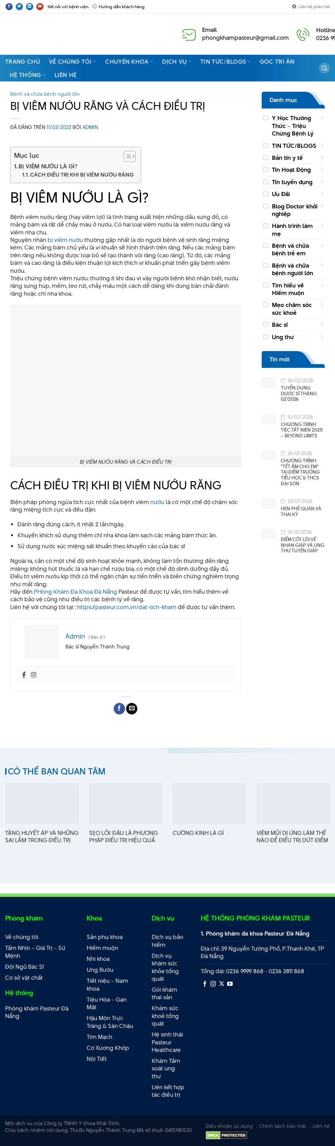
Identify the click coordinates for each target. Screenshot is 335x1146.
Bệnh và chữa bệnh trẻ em (290, 249)
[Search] (324, 68)
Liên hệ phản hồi (311, 6)
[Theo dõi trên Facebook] (9, 6)
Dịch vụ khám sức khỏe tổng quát (165, 967)
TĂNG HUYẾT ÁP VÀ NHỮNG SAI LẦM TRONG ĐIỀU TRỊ (41, 836)
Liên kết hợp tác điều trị (168, 1091)
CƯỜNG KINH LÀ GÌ (198, 833)
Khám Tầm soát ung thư (166, 1068)
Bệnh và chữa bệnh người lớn (45, 94)
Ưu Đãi (281, 194)
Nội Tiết (97, 1059)
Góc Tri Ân (277, 61)
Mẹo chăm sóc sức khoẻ (292, 309)
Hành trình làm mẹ (292, 229)
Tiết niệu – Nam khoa (107, 984)
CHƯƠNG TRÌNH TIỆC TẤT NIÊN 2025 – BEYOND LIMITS (302, 430)
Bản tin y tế (287, 158)
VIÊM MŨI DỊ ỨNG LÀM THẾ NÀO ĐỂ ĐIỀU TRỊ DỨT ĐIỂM (292, 836)
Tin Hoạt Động (291, 170)
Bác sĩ (280, 325)
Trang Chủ (22, 61)
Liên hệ (65, 75)
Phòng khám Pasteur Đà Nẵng (37, 1012)
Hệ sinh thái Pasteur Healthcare (167, 1042)
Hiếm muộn (102, 948)
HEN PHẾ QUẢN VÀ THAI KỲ (301, 511)
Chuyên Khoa (129, 61)
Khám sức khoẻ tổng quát (165, 1015)
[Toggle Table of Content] (126, 156)
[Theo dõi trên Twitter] (19, 6)
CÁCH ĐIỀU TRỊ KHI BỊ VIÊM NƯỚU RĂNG (82, 175)
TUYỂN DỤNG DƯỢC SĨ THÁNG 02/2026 (299, 393)
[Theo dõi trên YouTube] (40, 6)
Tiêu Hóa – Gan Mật (107, 1003)
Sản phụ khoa (105, 937)
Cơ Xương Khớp (108, 1048)
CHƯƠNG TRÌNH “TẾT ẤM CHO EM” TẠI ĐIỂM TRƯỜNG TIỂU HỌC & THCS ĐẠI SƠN (300, 472)
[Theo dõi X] (221, 984)
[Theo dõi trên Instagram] (213, 984)
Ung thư (283, 337)
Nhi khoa (98, 959)
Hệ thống (28, 75)
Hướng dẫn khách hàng (118, 6)
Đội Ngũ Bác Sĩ (24, 966)
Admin (90, 127)
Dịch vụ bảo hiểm (167, 941)
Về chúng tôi (72, 61)
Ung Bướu (100, 970)
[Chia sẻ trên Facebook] (119, 708)
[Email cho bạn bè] (131, 708)
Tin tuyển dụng (292, 182)
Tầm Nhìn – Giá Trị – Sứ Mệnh (35, 952)
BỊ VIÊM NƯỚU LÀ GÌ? (47, 166)
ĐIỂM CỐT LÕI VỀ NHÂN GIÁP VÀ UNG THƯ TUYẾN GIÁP (302, 545)
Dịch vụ (176, 61)
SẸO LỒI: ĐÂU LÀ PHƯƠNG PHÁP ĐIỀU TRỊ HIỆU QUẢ (123, 836)
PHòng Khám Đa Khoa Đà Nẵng (75, 592)
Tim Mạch (99, 1037)
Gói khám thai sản (164, 993)
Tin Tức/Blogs (225, 61)
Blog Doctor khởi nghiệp (295, 210)
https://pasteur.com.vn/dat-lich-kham (127, 607)
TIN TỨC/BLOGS (294, 146)
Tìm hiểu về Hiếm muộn (288, 289)
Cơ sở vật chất (24, 977)
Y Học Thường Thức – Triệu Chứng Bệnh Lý (292, 126)
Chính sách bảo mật (282, 1126)
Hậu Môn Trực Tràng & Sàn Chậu (110, 1022)
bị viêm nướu (65, 240)
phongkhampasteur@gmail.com (245, 38)
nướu (157, 502)
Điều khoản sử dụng (229, 1126)
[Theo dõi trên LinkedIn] (29, 6)
